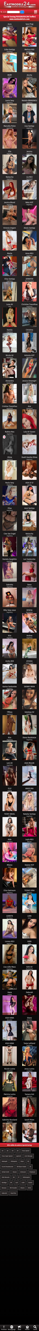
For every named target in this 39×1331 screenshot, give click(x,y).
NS (28, 1161)
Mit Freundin (13, 1188)
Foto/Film (13, 1193)
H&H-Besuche (5, 1177)
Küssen (15, 1172)
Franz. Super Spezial (7, 1156)
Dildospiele (14, 1161)
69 (17, 1151)
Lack (16, 1182)
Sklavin (22, 1188)
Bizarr (22, 1161)
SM (11, 1182)
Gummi (30, 1182)
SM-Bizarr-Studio (21, 1166)
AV (7, 1151)
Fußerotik (4, 1193)
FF (18, 1177)
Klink (29, 1188)
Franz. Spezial (25, 1151)
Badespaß (4, 1161)
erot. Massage (28, 1156)
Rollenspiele (26, 1177)
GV (2, 1151)
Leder (23, 1182)
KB (14, 1177)
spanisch (18, 1156)
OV (12, 1151)
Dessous (4, 1188)
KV (30, 1166)
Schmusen (23, 1172)
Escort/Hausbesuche (7, 1166)
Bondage (4, 1182)
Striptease (32, 1172)
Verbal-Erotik (5, 1172)
